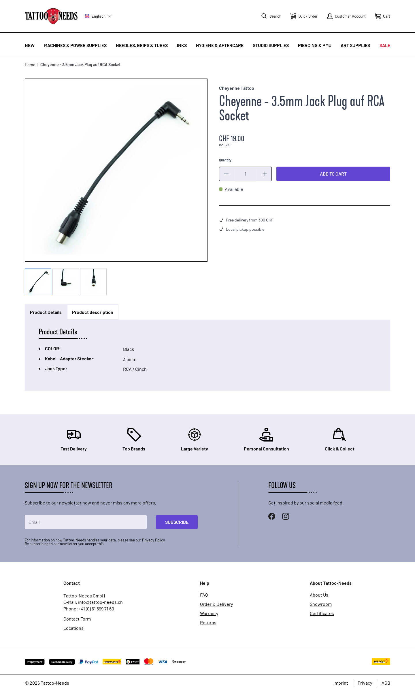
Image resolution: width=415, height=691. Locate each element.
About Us (319, 595)
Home (30, 64)
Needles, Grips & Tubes (142, 45)
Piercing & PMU (314, 45)
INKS (182, 45)
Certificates (322, 613)
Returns (208, 622)
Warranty (209, 613)
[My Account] (346, 16)
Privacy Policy (153, 540)
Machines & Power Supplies (75, 45)
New (30, 45)
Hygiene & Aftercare (220, 45)
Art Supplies (355, 45)
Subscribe (176, 522)
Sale (385, 45)
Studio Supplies (271, 45)
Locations (73, 628)
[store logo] (51, 16)
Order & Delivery (216, 604)
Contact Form (77, 619)
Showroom (321, 604)
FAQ (204, 595)
